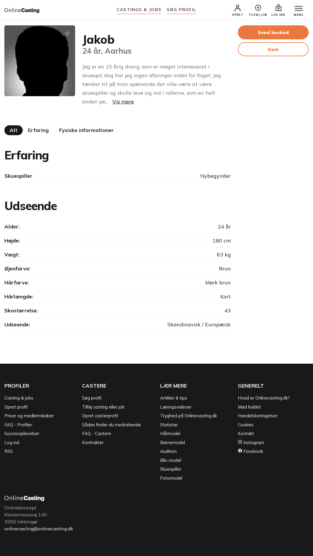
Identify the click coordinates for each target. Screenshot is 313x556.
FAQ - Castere (96, 434)
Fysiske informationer (86, 130)
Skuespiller (170, 469)
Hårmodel (170, 434)
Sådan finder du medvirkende (111, 424)
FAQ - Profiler (18, 424)
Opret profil (15, 407)
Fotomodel (171, 478)
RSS (8, 451)
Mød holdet (249, 407)
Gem (273, 49)
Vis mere (123, 101)
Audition (168, 451)
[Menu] (298, 9)
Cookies (246, 424)
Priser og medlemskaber (29, 416)
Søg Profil (181, 9)
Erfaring (38, 130)
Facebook (250, 451)
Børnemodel (172, 442)
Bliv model (170, 460)
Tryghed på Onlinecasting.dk (188, 416)
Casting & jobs (18, 398)
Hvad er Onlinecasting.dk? (264, 398)
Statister (169, 424)
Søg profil (91, 398)
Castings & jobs (139, 9)
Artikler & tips (173, 398)
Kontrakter (93, 442)
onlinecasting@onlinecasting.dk (38, 529)
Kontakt (246, 434)
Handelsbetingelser (257, 416)
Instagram (251, 442)
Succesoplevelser (21, 434)
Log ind (11, 442)
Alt (13, 130)
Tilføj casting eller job (103, 407)
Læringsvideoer (176, 407)
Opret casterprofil (100, 416)
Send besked (273, 32)
